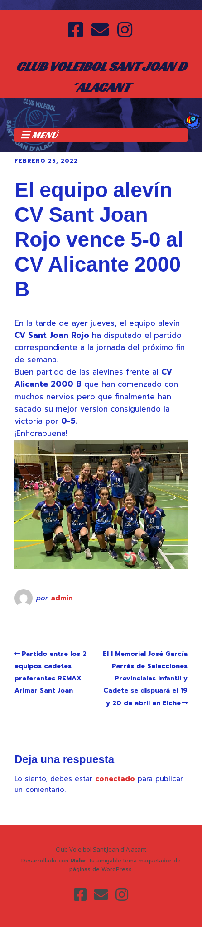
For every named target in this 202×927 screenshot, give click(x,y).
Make (78, 861)
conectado (115, 779)
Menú (44, 135)
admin (62, 598)
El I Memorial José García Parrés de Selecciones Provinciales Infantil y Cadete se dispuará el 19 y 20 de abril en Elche (145, 678)
